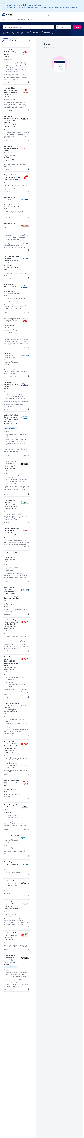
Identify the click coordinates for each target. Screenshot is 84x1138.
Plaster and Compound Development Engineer (11, 705)
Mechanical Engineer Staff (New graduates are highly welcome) (11, 90)
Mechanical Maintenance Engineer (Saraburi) (11, 148)
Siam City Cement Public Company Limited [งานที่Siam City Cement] (10, 155)
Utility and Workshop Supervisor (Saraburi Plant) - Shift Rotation (11, 417)
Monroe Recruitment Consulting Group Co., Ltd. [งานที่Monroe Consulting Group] (11, 598)
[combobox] (28, 27)
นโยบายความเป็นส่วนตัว (30, 5)
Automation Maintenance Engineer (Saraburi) (11, 384)
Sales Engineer (9, 284)
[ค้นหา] (77, 27)
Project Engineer (9, 197)
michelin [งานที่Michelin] (7, 388)
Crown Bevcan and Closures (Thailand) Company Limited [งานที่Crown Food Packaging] (10, 506)
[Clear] (52, 27)
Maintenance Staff (10, 933)
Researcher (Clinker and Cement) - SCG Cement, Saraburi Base (11, 744)
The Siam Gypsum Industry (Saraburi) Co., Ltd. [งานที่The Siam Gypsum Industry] (11, 712)
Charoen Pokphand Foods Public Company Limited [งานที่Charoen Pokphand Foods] (10, 937)
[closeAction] (81, 3)
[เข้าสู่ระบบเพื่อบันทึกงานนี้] (28, 82)
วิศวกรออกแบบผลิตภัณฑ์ (12, 780)
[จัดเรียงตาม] (29, 40)
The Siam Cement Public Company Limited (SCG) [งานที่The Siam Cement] (10, 628)
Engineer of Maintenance (12, 175)
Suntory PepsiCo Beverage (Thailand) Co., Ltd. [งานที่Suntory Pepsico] (10, 423)
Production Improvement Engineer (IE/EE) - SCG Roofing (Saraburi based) (11, 661)
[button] (53, 15)
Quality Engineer (9, 862)
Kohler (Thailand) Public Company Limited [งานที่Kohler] (9, 468)
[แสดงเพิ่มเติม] (25, 82)
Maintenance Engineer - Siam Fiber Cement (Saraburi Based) (11, 622)
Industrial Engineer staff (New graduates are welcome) (12, 321)
